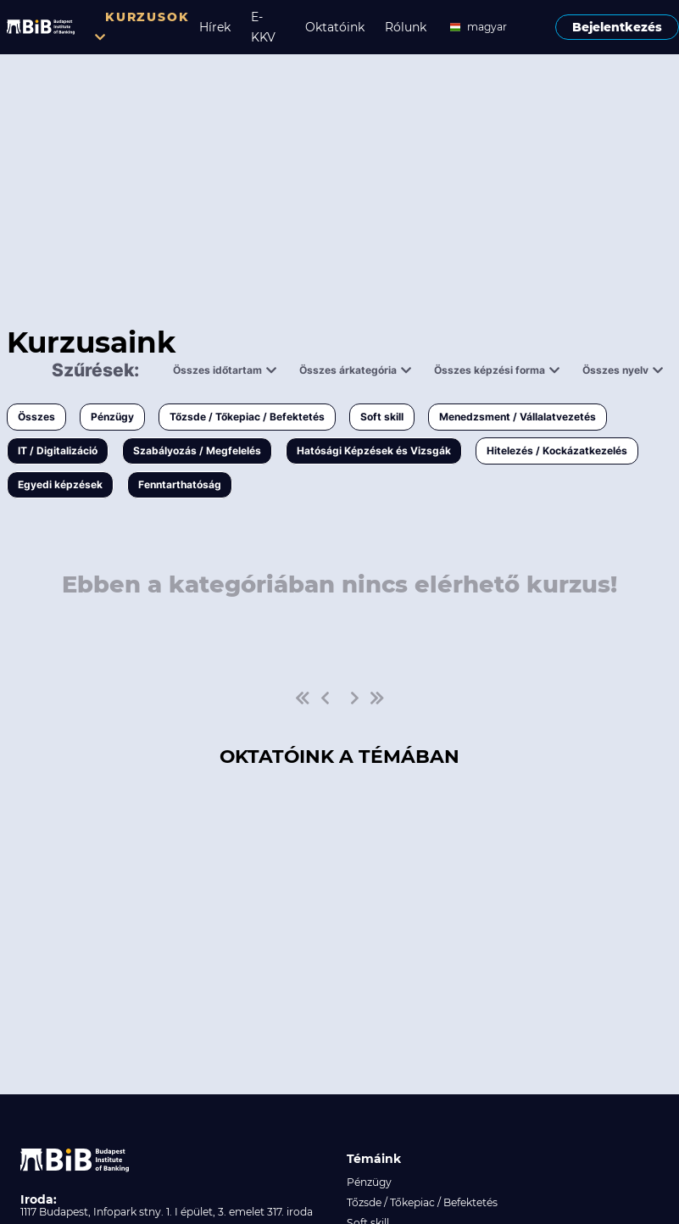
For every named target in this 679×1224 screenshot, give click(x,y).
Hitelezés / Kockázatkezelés (557, 450)
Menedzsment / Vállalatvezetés (517, 416)
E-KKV (263, 27)
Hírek (215, 27)
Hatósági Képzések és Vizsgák (374, 450)
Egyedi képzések (60, 484)
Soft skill (382, 416)
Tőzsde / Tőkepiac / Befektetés (247, 416)
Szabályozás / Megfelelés (197, 450)
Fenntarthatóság (179, 484)
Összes (36, 416)
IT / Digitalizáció (57, 450)
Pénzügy (112, 416)
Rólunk (405, 27)
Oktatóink (335, 27)
